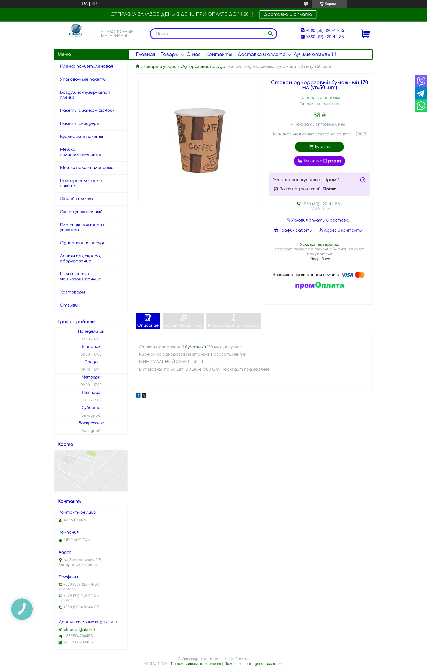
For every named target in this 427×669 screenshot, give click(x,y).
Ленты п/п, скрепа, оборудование (80, 259)
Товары (169, 54)
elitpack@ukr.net (79, 630)
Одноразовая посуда (203, 67)
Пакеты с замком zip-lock (87, 110)
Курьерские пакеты (81, 136)
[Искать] (270, 33)
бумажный (195, 347)
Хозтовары (72, 292)
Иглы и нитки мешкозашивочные (80, 276)
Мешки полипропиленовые (80, 152)
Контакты (219, 54)
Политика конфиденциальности (253, 664)
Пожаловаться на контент (196, 664)
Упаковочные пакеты (83, 79)
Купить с (322, 161)
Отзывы (69, 305)
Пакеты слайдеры (80, 123)
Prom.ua (243, 659)
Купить (322, 147)
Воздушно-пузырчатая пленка (85, 95)
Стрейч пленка (76, 198)
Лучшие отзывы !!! (315, 54)
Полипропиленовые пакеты (81, 183)
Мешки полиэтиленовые (87, 167)
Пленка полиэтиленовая (86, 66)
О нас (193, 54)
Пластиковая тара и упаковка (83, 227)
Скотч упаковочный (81, 212)
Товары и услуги (160, 67)
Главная (145, 54)
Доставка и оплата (288, 14)
